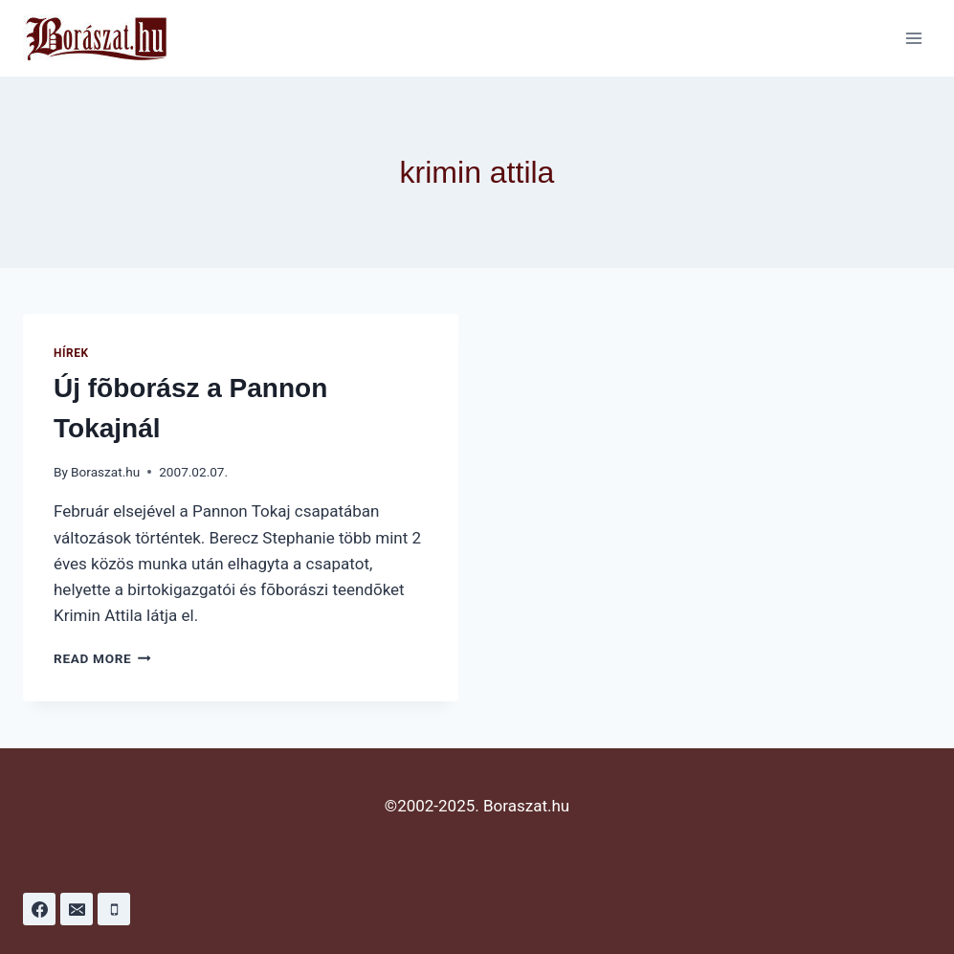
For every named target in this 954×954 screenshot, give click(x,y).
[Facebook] (39, 909)
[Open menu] (913, 38)
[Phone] (114, 909)
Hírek (71, 353)
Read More (102, 658)
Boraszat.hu (105, 471)
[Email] (76, 909)
